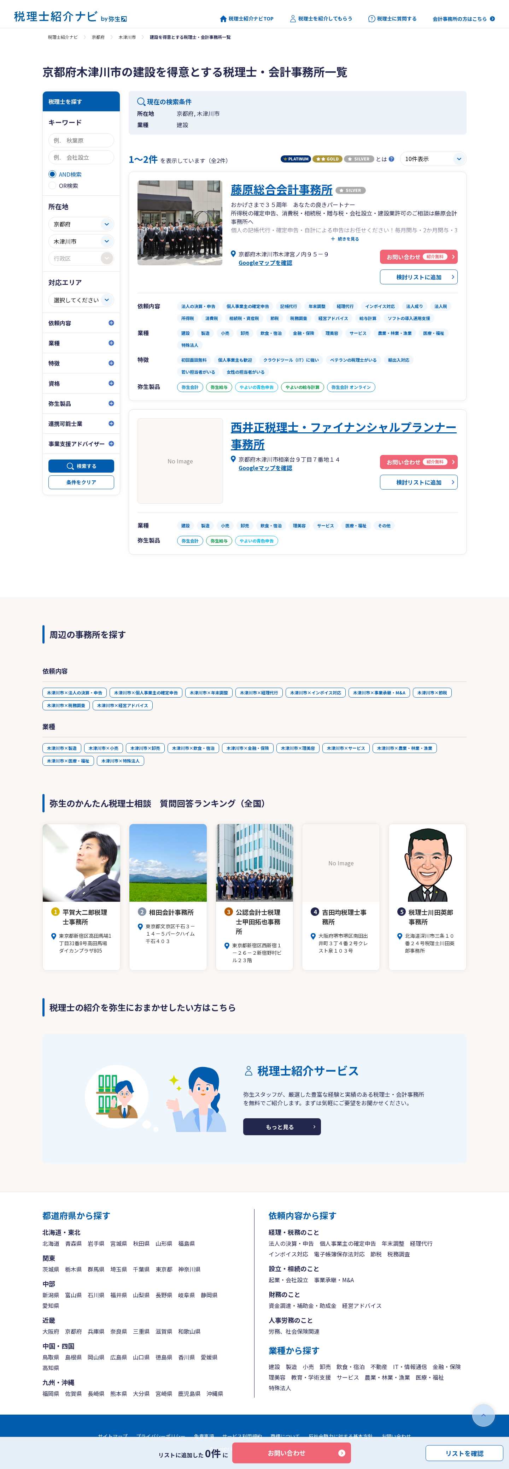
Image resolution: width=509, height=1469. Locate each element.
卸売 (325, 1366)
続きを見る (348, 238)
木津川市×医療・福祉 (68, 761)
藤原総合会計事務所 (282, 189)
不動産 (378, 1366)
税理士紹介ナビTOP (247, 18)
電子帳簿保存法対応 (339, 1254)
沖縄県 (214, 1393)
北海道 (50, 1243)
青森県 (73, 1243)
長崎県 (96, 1393)
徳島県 (164, 1357)
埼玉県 (118, 1269)
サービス (348, 1377)
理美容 (277, 1377)
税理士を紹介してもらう (320, 18)
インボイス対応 (288, 1254)
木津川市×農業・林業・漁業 (404, 748)
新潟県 (50, 1295)
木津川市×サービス (346, 748)
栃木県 (73, 1269)
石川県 (96, 1295)
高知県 (50, 1367)
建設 (274, 1366)
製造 (291, 1366)
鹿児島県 (189, 1393)
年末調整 (393, 1243)
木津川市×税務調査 (66, 705)
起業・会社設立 (288, 1279)
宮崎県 (164, 1393)
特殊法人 (280, 1388)
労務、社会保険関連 (294, 1331)
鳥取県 (50, 1357)
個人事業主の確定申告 (348, 1243)
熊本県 (118, 1393)
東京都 (164, 1269)
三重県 (141, 1331)
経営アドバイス (362, 1305)
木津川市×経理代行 (259, 692)
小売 (308, 1366)
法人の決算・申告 (291, 1243)
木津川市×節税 (432, 692)
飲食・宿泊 (351, 1366)
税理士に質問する (392, 18)
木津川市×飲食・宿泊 (193, 748)
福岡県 (50, 1393)
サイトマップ (113, 1436)
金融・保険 (447, 1366)
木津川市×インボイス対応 (315, 692)
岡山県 (96, 1357)
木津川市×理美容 (298, 748)
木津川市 (127, 37)
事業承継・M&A (334, 1279)
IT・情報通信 (410, 1366)
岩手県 (96, 1243)
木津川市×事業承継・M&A (379, 692)
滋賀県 (164, 1331)
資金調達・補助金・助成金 (303, 1305)
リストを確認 (464, 1452)
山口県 (141, 1357)
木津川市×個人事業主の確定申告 (146, 692)
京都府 (98, 37)
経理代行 (421, 1243)
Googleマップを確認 (265, 262)
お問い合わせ (287, 1452)
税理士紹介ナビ (63, 37)
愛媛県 (209, 1357)
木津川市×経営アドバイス (122, 705)
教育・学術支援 (311, 1377)
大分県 (141, 1393)
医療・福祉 (430, 1377)
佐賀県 (73, 1393)
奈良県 (118, 1331)
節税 (376, 1254)
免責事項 (204, 1436)
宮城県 (118, 1243)
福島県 (186, 1243)
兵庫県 (96, 1331)
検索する (86, 465)
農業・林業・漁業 (387, 1377)
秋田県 (141, 1243)
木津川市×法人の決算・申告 (74, 692)
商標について (285, 1436)
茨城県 (50, 1269)
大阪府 (50, 1331)
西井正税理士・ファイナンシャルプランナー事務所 (344, 435)
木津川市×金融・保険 (248, 748)
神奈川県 (189, 1269)
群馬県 (96, 1269)
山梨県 (141, 1295)
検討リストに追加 (418, 277)
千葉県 (141, 1269)
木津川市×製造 (62, 748)
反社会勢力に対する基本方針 (341, 1436)
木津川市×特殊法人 (120, 761)
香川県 (186, 1357)
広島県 (118, 1357)
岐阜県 (186, 1295)
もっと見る (280, 1127)
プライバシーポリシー (161, 1436)
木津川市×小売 (103, 748)
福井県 (118, 1295)
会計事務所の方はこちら (460, 19)
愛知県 (50, 1305)
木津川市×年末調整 (209, 692)
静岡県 (209, 1295)
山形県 (164, 1243)
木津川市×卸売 (145, 748)
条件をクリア (81, 482)
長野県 (164, 1295)
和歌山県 (189, 1331)
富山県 (73, 1295)
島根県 (73, 1357)
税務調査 (398, 1254)
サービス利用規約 (242, 1436)
